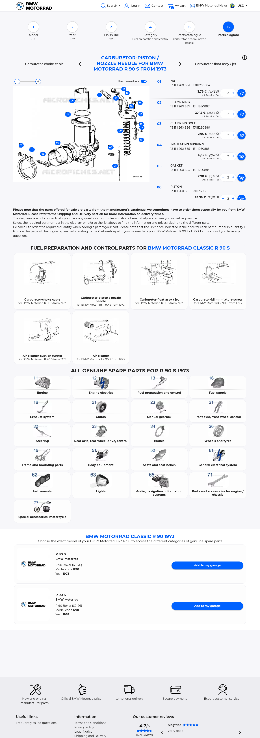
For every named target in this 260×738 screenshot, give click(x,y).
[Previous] (82, 64)
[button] (244, 57)
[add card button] (241, 93)
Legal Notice (83, 731)
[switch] (144, 81)
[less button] (223, 93)
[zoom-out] (17, 81)
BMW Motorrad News (209, 5)
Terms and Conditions (90, 723)
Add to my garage (207, 565)
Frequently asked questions (36, 723)
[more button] (233, 93)
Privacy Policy (84, 727)
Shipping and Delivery (90, 736)
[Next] (177, 64)
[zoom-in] (38, 81)
